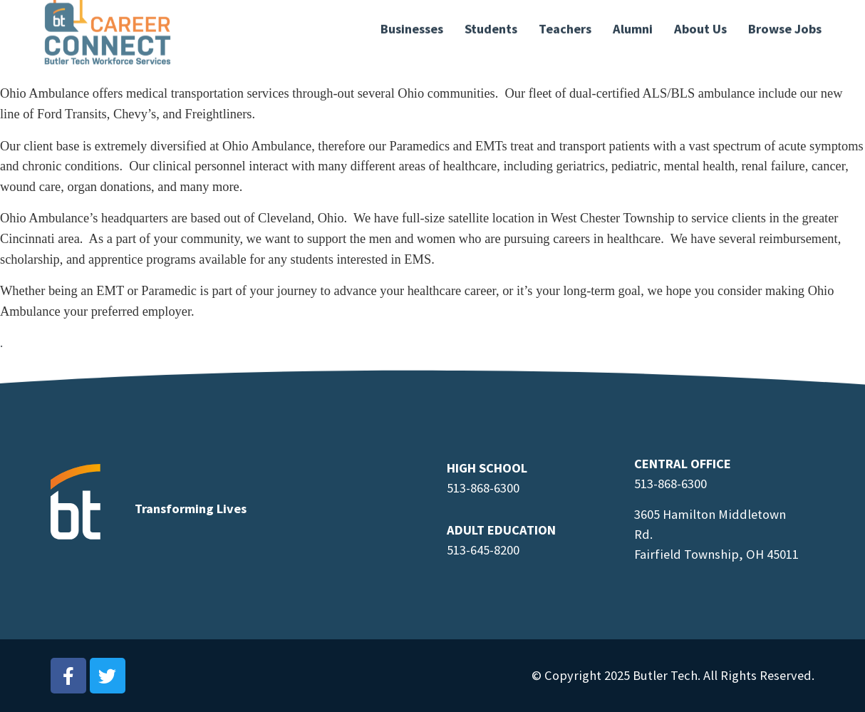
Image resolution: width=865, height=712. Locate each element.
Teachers (565, 21)
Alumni (633, 21)
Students (491, 21)
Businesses (411, 21)
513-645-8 (473, 550)
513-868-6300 (483, 488)
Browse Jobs (785, 21)
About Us (700, 21)
